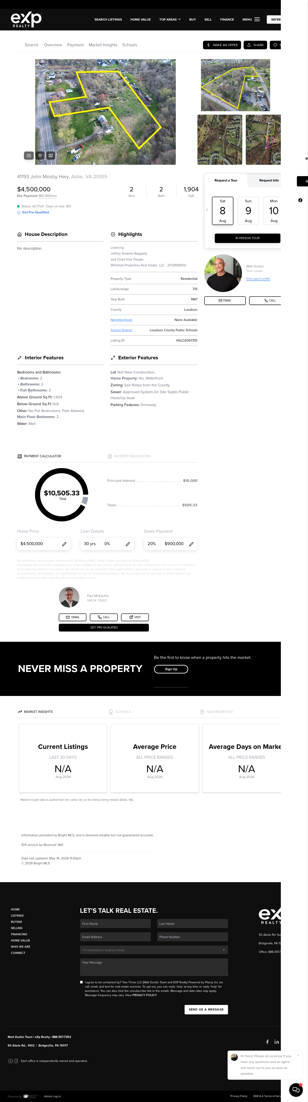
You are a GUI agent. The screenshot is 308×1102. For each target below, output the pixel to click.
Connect (18, 953)
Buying (16, 922)
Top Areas (170, 19)
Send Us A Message (206, 1009)
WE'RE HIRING (282, 19)
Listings (17, 916)
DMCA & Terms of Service (269, 1096)
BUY (192, 19)
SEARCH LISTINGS (108, 19)
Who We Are (20, 947)
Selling (16, 928)
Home (15, 909)
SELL (208, 19)
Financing (19, 934)
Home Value (140, 19)
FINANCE (227, 19)
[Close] (298, 1055)
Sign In (291, 4)
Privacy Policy (144, 995)
